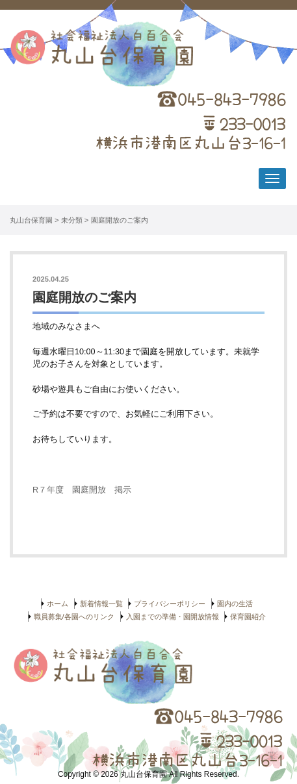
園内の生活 (235, 603)
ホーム (57, 603)
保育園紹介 (248, 616)
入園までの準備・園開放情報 (172, 616)
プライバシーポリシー (169, 603)
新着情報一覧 (101, 603)
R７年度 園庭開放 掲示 (81, 490)
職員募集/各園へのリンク (74, 616)
